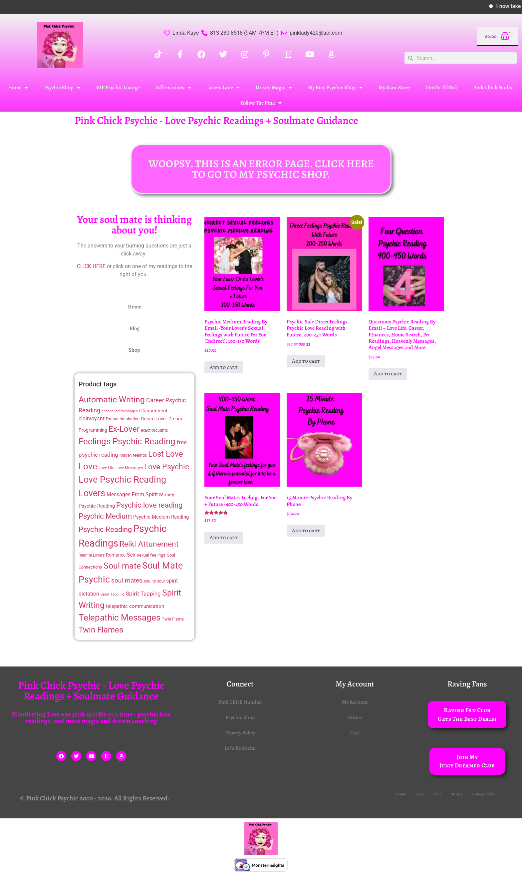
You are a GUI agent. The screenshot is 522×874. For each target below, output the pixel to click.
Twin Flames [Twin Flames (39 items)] (101, 630)
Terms (456, 794)
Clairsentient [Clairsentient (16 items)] (153, 411)
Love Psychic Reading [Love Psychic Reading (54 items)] (122, 479)
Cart (355, 732)
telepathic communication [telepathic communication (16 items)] (135, 606)
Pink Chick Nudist (493, 87)
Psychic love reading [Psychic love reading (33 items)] (149, 505)
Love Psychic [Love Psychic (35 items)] (166, 466)
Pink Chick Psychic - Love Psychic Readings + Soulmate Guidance (216, 120)
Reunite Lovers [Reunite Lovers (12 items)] (92, 555)
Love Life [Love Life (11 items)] (106, 468)
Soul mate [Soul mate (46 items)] (122, 566)
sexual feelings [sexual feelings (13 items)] (151, 555)
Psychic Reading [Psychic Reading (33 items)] (105, 529)
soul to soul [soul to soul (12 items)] (154, 581)
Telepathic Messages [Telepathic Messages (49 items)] (119, 618)
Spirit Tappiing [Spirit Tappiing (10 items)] (113, 594)
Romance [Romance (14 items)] (116, 555)
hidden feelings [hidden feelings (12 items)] (133, 455)
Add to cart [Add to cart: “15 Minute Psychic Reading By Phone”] (306, 530)
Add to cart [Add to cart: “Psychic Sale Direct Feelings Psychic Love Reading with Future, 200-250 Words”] (306, 361)
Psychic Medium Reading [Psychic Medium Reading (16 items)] (161, 517)
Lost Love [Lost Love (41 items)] (165, 454)
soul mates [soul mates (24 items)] (126, 580)
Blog (134, 328)
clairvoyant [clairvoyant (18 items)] (92, 418)
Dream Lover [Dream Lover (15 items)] (154, 419)
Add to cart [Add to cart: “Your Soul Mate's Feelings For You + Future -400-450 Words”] (224, 537)
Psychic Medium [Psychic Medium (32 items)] (105, 516)
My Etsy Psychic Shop (335, 88)
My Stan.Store (394, 87)
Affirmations (173, 88)
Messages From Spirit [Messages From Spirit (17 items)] (132, 494)
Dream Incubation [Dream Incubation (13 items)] (122, 418)
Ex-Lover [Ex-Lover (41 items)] (124, 429)
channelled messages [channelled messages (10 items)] (120, 411)
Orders (355, 717)
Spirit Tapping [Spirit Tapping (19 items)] (143, 593)
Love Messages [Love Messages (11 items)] (129, 468)
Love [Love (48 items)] (88, 466)
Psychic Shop (62, 88)
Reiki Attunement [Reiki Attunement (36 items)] (149, 544)
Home (18, 88)
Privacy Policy (240, 732)
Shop (134, 350)
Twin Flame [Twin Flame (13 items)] (173, 619)
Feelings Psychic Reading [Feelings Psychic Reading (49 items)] (127, 441)
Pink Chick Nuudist (240, 702)
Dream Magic (274, 88)
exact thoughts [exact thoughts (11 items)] (154, 430)
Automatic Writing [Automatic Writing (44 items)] (112, 399)
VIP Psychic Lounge (118, 87)
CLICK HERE (91, 266)
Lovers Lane (223, 88)
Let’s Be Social (240, 748)
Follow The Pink (261, 103)
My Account (355, 702)
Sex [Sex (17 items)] (131, 555)
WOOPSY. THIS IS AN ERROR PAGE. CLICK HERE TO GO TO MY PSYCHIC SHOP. (261, 169)
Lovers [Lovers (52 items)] (92, 493)
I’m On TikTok (441, 87)
